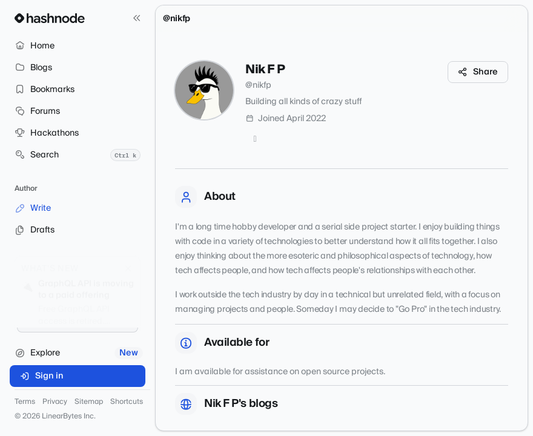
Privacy (54, 402)
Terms (25, 402)
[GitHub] (255, 139)
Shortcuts (126, 402)
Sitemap (88, 402)
